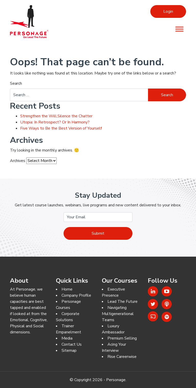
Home (67, 289)
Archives (17, 161)
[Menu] (179, 29)
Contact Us (72, 344)
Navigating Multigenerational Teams (118, 314)
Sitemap (69, 350)
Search (16, 83)
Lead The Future (122, 301)
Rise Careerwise (122, 356)
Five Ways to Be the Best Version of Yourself (61, 128)
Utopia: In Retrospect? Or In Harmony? (55, 122)
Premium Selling (122, 338)
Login (168, 11)
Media (67, 338)
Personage (116, 380)
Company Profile (76, 295)
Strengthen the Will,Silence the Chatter (56, 116)
